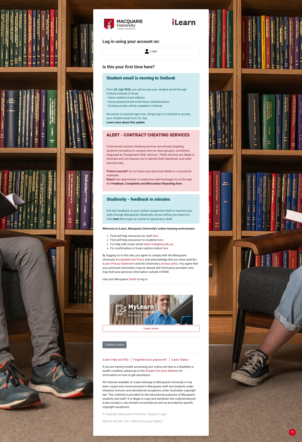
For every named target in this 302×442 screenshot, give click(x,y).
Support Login (157, 414)
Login (151, 51)
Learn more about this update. (126, 122)
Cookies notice (114, 344)
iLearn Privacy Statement (118, 263)
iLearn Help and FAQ (115, 359)
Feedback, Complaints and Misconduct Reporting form (146, 183)
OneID (132, 279)
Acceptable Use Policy (130, 259)
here (116, 219)
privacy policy (169, 263)
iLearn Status (179, 359)
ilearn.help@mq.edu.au (158, 244)
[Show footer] (292, 432)
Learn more (151, 328)
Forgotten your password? (150, 359)
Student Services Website (162, 371)
